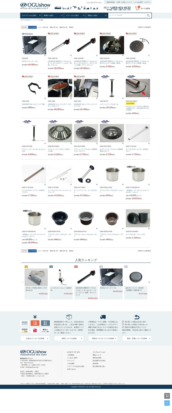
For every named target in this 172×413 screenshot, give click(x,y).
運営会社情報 (97, 358)
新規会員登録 (111, 2)
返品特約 (95, 363)
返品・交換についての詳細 (137, 338)
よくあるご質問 (72, 358)
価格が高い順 (63, 27)
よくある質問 (139, 2)
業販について (97, 355)
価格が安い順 (54, 27)
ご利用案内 (70, 355)
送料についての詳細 (69, 338)
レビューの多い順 (43, 27)
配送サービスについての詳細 (103, 338)
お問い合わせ (71, 369)
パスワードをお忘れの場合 (75, 366)
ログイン (148, 2)
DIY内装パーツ (29, 20)
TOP (22, 20)
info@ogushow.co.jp (32, 367)
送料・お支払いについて (124, 2)
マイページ (70, 360)
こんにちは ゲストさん (94, 2)
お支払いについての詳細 (35, 338)
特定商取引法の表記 (99, 360)
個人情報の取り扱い (99, 366)
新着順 (71, 27)
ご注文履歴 (70, 363)
